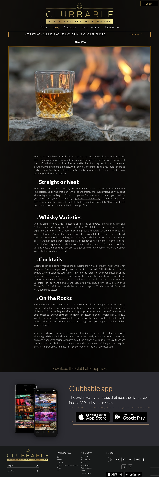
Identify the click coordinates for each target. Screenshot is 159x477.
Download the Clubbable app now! (79, 368)
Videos (59, 460)
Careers (84, 462)
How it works (90, 27)
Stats (83, 470)
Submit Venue (86, 468)
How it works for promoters (67, 465)
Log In (149, 3)
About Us (70, 27)
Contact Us (85, 460)
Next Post (136, 34)
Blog (55, 27)
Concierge (112, 27)
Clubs (43, 27)
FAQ (58, 470)
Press (59, 468)
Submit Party (86, 473)
